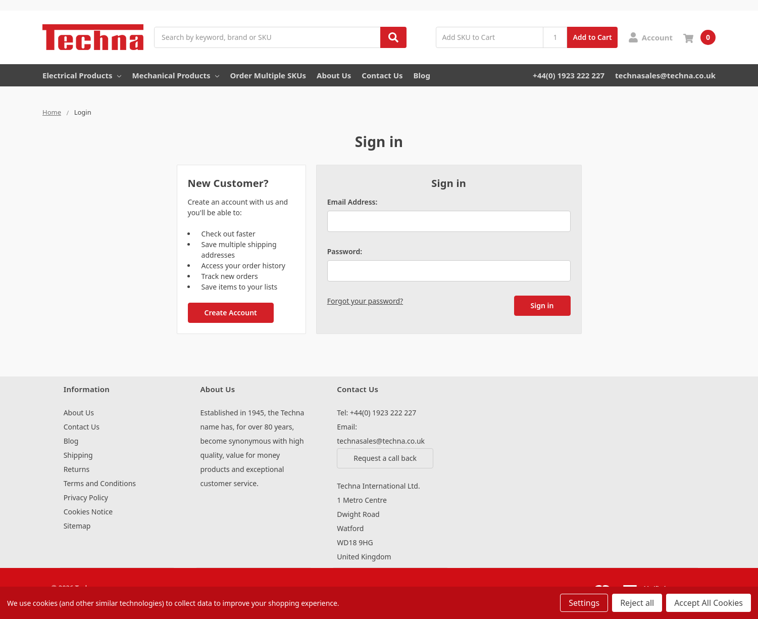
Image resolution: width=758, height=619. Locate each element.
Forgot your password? (365, 301)
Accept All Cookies (708, 602)
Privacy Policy (86, 497)
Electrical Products (81, 75)
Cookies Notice (88, 511)
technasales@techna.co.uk (665, 75)
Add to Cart (592, 37)
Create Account (230, 312)
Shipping (78, 455)
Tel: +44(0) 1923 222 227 (376, 412)
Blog (422, 75)
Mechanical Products (175, 75)
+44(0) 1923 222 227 (568, 75)
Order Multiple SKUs (268, 75)
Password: (344, 251)
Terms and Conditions (100, 483)
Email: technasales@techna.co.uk (381, 434)
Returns (76, 469)
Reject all (637, 602)
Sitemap (77, 526)
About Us (334, 75)
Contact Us (382, 75)
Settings (584, 602)
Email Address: (352, 202)
